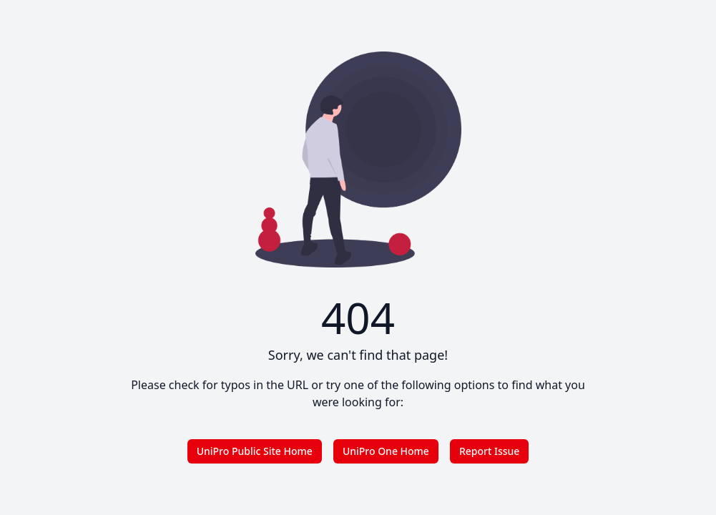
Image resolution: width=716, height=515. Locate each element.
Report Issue (489, 451)
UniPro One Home (386, 451)
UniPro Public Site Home (255, 451)
